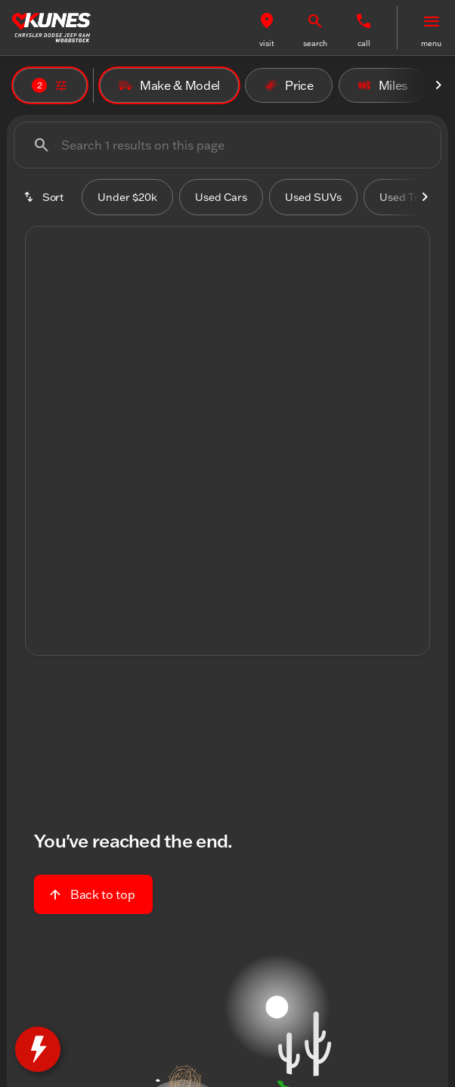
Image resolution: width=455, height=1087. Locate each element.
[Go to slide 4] (248, 511)
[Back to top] (93, 894)
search (315, 43)
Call (364, 43)
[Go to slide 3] (225, 511)
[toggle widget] (37, 1049)
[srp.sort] (45, 197)
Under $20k (127, 197)
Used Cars (221, 197)
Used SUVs (313, 197)
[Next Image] (438, 85)
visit (266, 43)
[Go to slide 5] (271, 511)
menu (431, 43)
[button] (267, 27)
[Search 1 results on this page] (227, 145)
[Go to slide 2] (202, 511)
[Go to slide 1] (180, 511)
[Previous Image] (49, 378)
